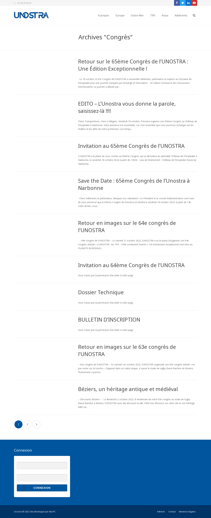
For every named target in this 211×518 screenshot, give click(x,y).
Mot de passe (23, 472)
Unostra (18, 511)
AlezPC (52, 511)
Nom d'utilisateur (24, 460)
